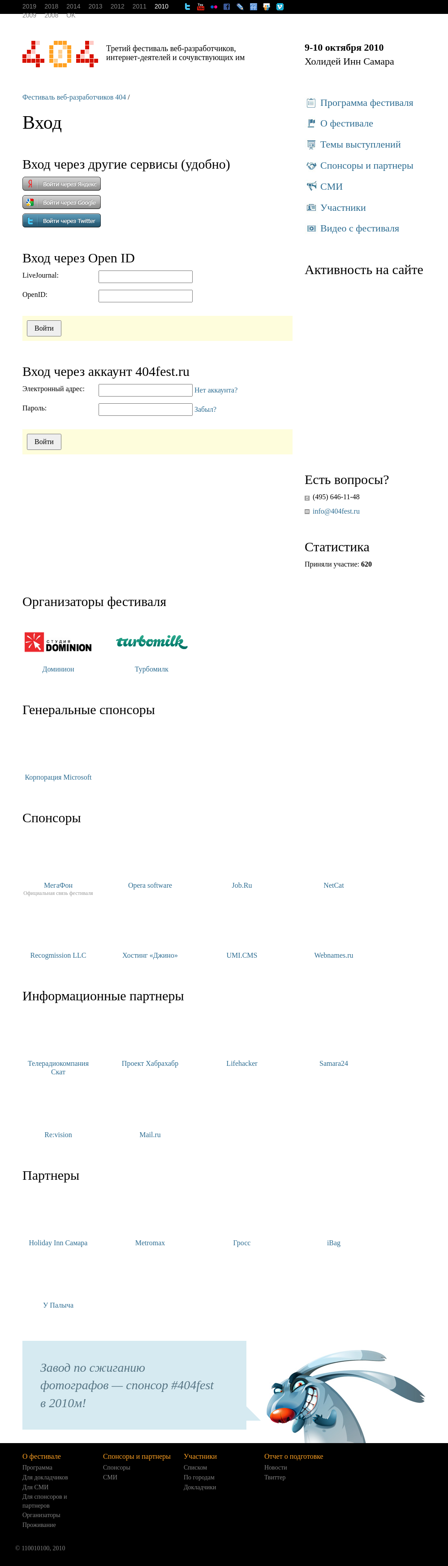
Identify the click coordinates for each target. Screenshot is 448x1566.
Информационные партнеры (103, 995)
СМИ (324, 186)
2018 (51, 6)
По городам (199, 1477)
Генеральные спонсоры (88, 709)
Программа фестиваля (359, 102)
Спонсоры (51, 817)
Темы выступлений (353, 144)
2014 (73, 6)
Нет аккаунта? (215, 390)
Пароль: (34, 408)
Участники (335, 207)
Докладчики (200, 1487)
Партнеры (50, 1175)
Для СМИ (35, 1487)
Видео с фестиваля (352, 228)
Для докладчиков (45, 1477)
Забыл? (205, 409)
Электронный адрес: (53, 389)
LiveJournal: (40, 275)
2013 (95, 6)
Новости (275, 1467)
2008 (51, 15)
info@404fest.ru (336, 511)
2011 (139, 6)
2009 (29, 15)
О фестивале (339, 123)
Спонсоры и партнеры (359, 165)
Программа (37, 1467)
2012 (118, 6)
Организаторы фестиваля (94, 601)
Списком (195, 1467)
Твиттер (274, 1477)
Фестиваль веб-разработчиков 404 (74, 97)
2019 (29, 6)
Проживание (39, 1525)
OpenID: (34, 294)
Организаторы (41, 1515)
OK (70, 15)
